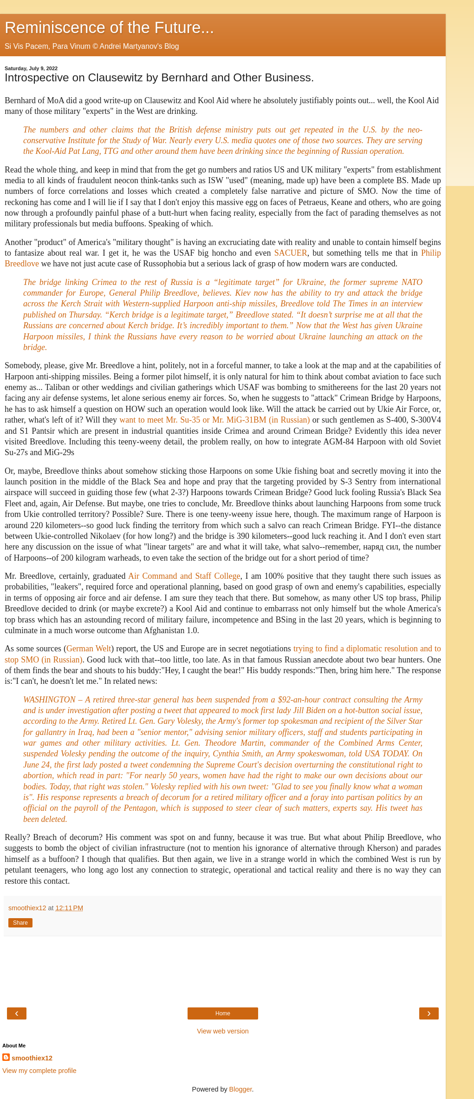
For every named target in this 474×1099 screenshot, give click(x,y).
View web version (223, 1031)
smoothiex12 (32, 1058)
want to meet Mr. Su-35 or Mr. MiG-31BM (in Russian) (214, 419)
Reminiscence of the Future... (109, 27)
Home (222, 1013)
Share (20, 923)
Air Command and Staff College (184, 576)
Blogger (240, 1089)
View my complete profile (39, 1070)
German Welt (88, 648)
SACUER (290, 253)
